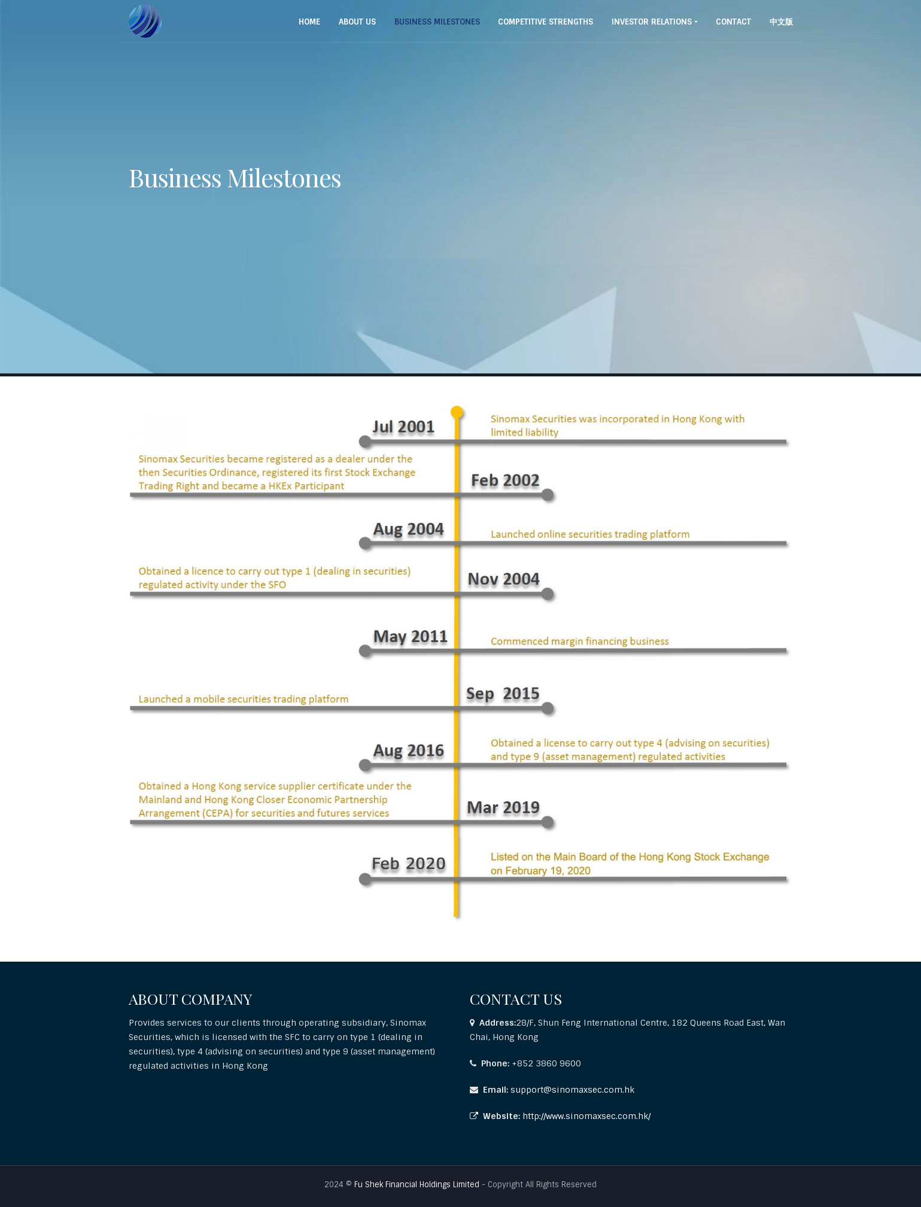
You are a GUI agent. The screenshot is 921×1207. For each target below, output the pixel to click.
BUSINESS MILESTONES (437, 22)
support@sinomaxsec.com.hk (572, 1089)
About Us (357, 22)
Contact (733, 22)
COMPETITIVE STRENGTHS (545, 22)
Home (309, 22)
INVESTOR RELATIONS (652, 22)
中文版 (781, 22)
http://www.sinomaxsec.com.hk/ (586, 1116)
